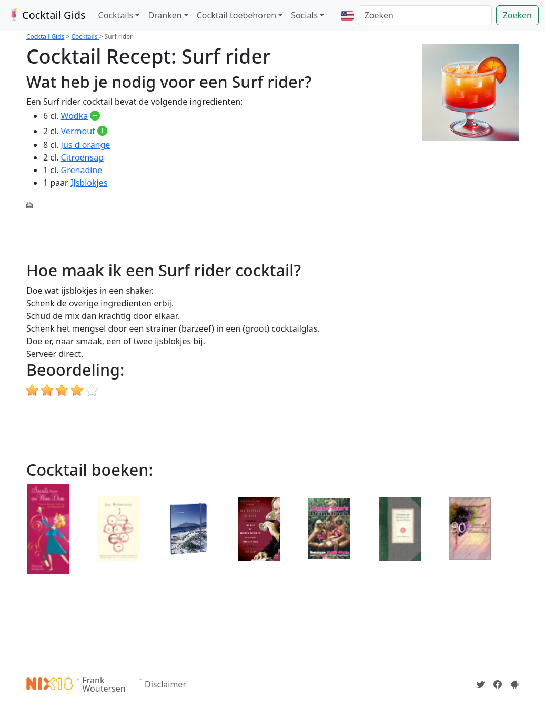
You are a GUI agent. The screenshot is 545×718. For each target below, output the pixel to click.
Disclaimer (165, 684)
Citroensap (82, 157)
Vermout (78, 131)
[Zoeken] (425, 15)
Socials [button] (304, 15)
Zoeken (517, 15)
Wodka (74, 116)
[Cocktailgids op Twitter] (481, 684)
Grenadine (82, 170)
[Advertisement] (217, 233)
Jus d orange (85, 145)
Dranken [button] (164, 15)
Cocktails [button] (116, 15)
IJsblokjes (88, 182)
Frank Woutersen (104, 684)
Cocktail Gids (46, 15)
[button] (347, 15)
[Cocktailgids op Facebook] (497, 684)
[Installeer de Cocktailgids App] (514, 684)
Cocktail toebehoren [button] (236, 15)
